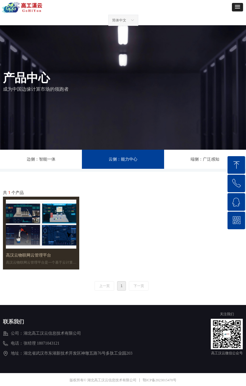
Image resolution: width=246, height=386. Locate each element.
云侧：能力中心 (123, 159)
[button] (237, 7)
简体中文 (119, 20)
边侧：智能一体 (41, 159)
